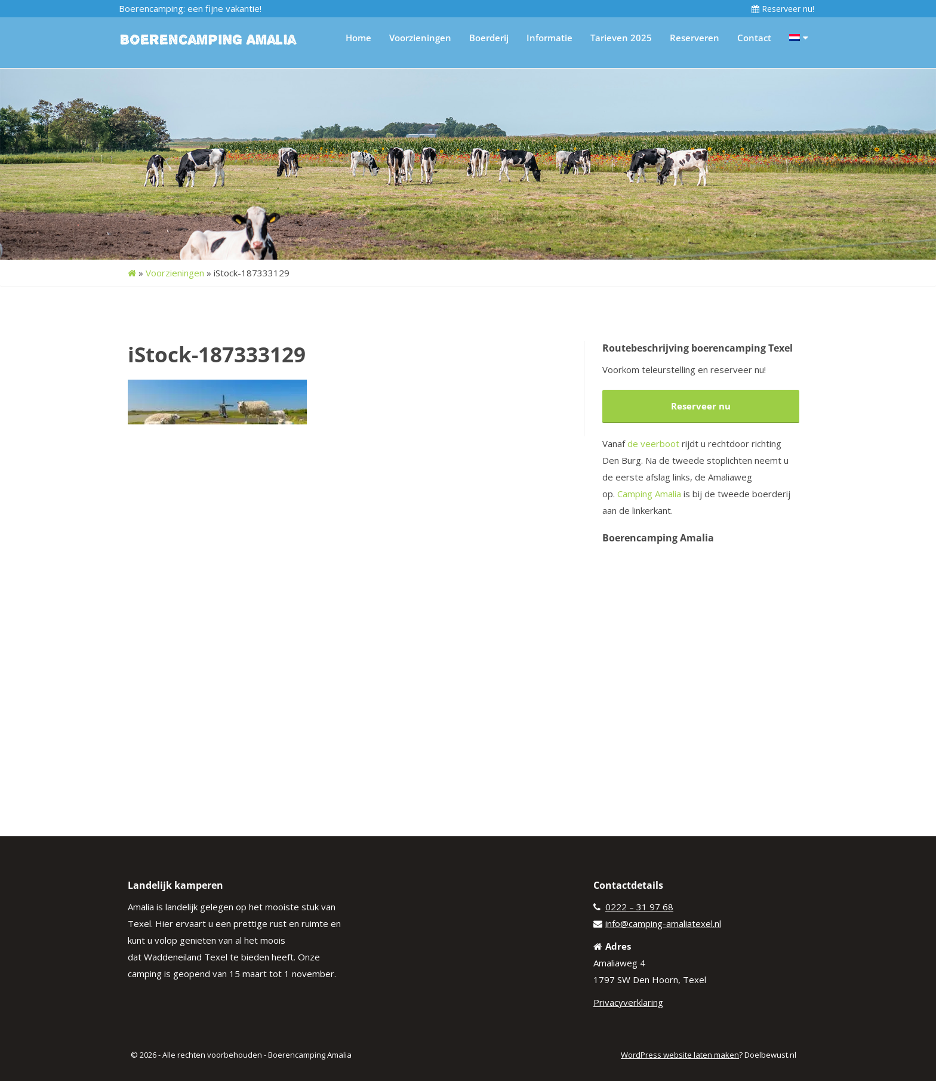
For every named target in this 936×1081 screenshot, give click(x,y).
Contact (754, 38)
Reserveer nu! (783, 8)
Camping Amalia (649, 494)
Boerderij (489, 38)
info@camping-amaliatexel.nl (663, 923)
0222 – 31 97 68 (639, 907)
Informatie (549, 38)
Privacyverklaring (628, 1002)
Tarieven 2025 (621, 38)
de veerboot (653, 443)
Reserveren (694, 38)
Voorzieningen (420, 38)
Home (358, 38)
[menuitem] (798, 37)
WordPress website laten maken (680, 1054)
